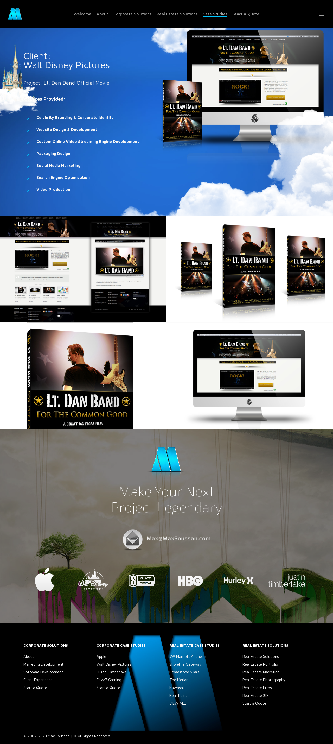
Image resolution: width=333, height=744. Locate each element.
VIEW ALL (177, 703)
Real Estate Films (257, 687)
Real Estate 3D (255, 695)
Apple (101, 656)
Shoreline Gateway (185, 664)
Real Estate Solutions (260, 656)
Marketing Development (43, 664)
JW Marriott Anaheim (187, 656)
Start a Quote (35, 687)
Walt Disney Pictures (114, 664)
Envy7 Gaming (109, 680)
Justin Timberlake (111, 672)
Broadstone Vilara (184, 672)
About (28, 656)
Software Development (43, 672)
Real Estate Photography (263, 680)
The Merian (178, 680)
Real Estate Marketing (260, 672)
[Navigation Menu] (322, 14)
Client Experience (38, 680)
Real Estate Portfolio (260, 664)
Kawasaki (177, 687)
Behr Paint (178, 695)
